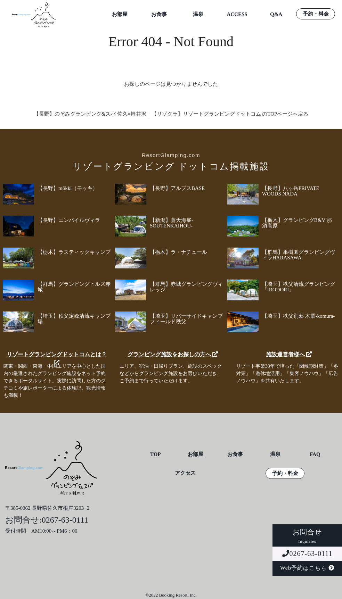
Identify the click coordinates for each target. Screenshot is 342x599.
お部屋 (120, 14)
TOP (155, 454)
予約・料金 (316, 14)
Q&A (276, 14)
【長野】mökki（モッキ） (68, 188)
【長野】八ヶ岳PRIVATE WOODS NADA (290, 191)
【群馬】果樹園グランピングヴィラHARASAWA (298, 254)
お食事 (159, 14)
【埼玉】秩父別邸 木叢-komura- (298, 316)
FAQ (315, 454)
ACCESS (237, 14)
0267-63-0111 (307, 553)
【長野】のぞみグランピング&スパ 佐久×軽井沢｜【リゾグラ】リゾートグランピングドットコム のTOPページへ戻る (171, 114)
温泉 (198, 14)
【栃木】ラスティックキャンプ (74, 252)
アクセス (185, 473)
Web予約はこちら (307, 568)
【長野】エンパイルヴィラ (69, 220)
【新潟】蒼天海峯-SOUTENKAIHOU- (171, 222)
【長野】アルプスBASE (177, 188)
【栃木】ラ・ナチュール (178, 252)
